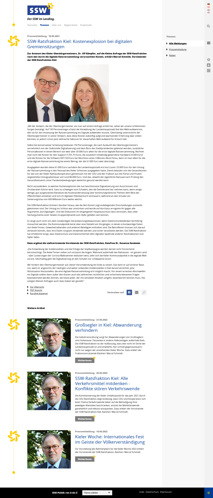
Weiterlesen (86, 360)
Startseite (32, 25)
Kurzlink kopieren (37, 293)
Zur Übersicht (35, 287)
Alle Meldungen (176, 43)
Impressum (166, 491)
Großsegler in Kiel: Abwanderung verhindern (108, 327)
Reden (171, 55)
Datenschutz (152, 491)
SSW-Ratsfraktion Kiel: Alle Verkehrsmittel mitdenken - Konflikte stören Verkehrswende (107, 383)
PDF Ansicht (34, 290)
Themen (44, 25)
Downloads (86, 25)
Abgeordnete (70, 25)
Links (141, 491)
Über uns (56, 25)
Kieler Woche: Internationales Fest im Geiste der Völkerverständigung (110, 439)
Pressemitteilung (176, 49)
